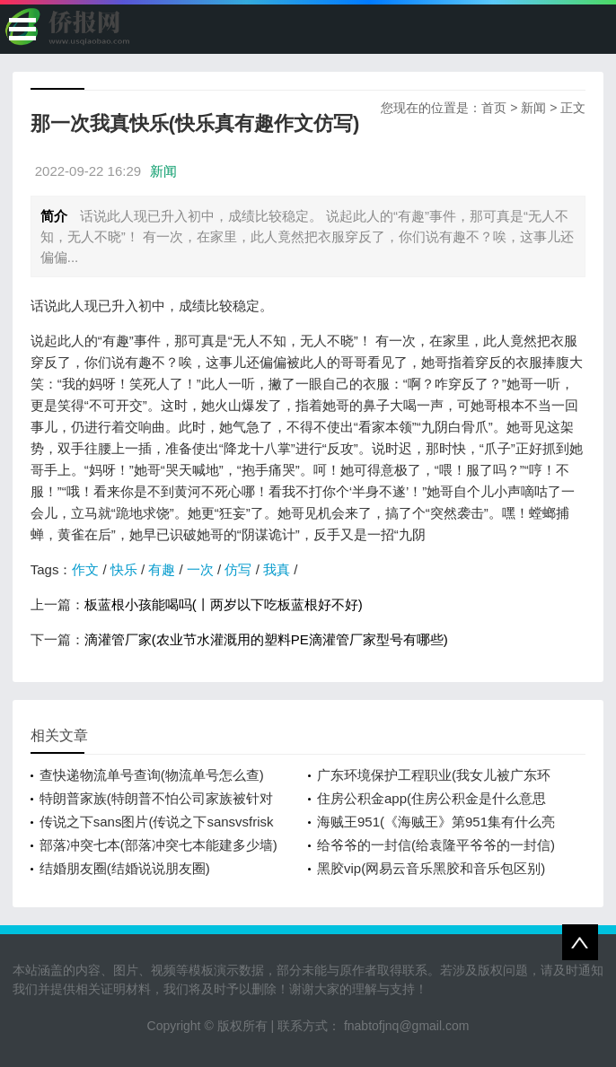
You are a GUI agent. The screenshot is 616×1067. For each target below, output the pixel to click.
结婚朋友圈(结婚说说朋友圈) (125, 868)
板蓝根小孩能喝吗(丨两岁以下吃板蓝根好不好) (223, 604)
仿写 (237, 569)
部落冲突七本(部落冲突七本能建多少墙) (158, 845)
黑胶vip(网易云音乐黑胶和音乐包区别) (431, 868)
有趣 (161, 569)
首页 (493, 108)
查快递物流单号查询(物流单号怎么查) (152, 775)
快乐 (123, 569)
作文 (85, 569)
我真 (276, 569)
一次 (200, 569)
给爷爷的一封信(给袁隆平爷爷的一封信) (436, 845)
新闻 (533, 108)
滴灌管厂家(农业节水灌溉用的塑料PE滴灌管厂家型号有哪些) (266, 639)
